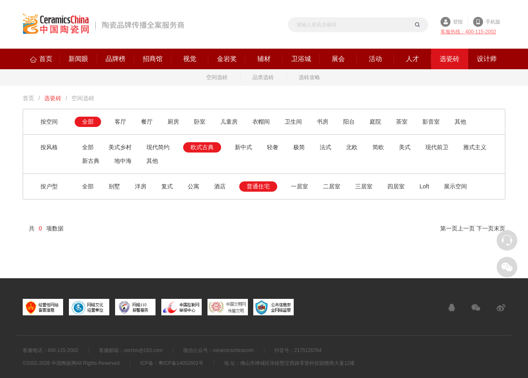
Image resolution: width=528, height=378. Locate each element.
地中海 (123, 160)
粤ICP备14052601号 (180, 363)
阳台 (349, 121)
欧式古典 (202, 147)
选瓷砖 (52, 98)
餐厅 (147, 121)
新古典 (90, 160)
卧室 (199, 121)
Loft (424, 186)
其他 (460, 121)
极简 (299, 147)
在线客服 (451, 307)
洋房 (140, 186)
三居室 (363, 186)
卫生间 (293, 121)
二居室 (331, 186)
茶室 (402, 121)
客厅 (120, 121)
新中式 (243, 147)
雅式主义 (474, 147)
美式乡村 (120, 147)
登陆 (458, 22)
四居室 (396, 186)
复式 (167, 186)
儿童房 (229, 121)
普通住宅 (258, 186)
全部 (88, 121)
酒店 (220, 186)
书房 (322, 121)
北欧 (352, 147)
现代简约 (158, 147)
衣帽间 (261, 121)
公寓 (193, 186)
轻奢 (272, 147)
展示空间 (455, 186)
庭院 (375, 121)
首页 (28, 98)
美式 (404, 147)
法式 (325, 147)
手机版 (493, 22)
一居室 (299, 186)
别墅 (114, 186)
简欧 (378, 147)
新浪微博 (501, 307)
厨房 (173, 121)
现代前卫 (436, 147)
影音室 (431, 121)
